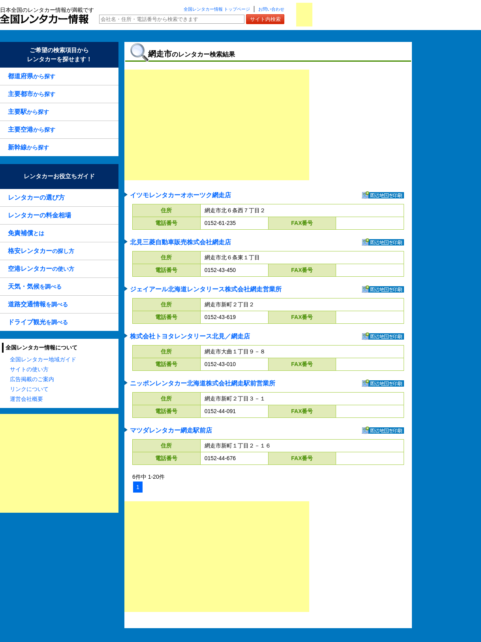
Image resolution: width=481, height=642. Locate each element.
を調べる (35, 286)
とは (26, 233)
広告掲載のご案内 (32, 379)
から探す (31, 76)
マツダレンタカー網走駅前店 (171, 430)
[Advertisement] (59, 463)
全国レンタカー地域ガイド (43, 359)
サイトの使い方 (29, 369)
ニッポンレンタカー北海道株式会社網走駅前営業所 (202, 383)
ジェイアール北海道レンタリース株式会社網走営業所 (206, 289)
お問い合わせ (271, 9)
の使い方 (41, 268)
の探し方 (41, 250)
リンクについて (29, 389)
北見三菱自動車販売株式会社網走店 (180, 242)
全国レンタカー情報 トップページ (217, 9)
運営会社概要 (26, 399)
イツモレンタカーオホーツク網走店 (180, 195)
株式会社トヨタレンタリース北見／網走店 (190, 336)
